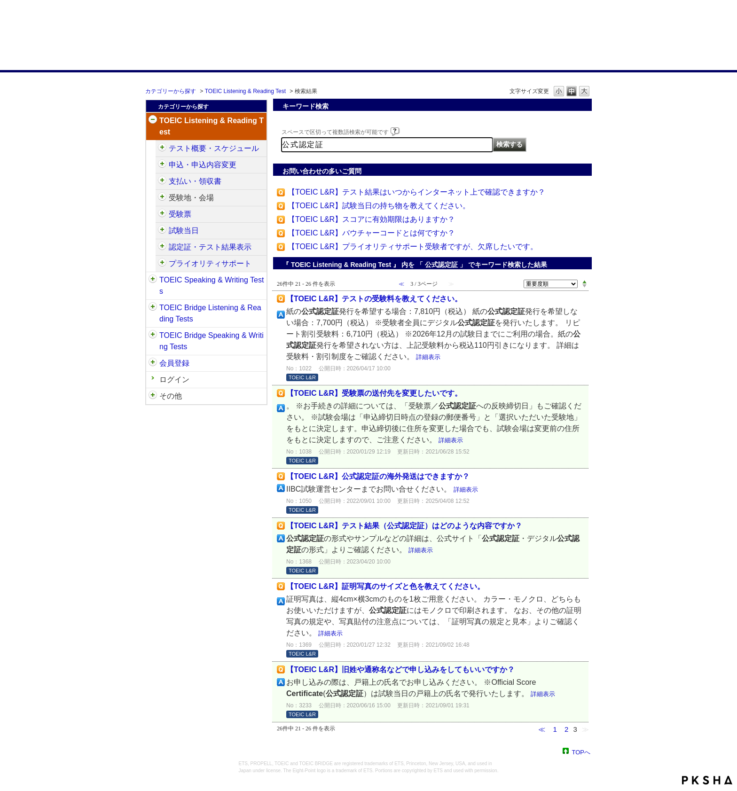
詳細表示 (428, 356)
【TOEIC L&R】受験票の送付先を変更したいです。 (374, 393)
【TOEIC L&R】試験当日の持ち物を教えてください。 (379, 206)
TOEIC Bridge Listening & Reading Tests (210, 313)
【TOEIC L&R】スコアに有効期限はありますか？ (371, 219)
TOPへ (581, 752)
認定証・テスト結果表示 (210, 247)
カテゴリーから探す (170, 91)
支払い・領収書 (195, 181)
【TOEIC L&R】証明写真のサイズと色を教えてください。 (385, 586)
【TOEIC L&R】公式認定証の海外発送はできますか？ (378, 476)
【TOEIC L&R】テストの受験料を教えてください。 (374, 299)
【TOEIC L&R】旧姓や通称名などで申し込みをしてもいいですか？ (400, 670)
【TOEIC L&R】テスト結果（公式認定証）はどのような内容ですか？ (404, 526)
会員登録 (174, 363)
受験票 (180, 214)
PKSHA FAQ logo (707, 780)
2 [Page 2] (566, 729)
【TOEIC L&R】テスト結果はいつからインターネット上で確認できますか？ (416, 192)
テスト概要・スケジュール (214, 148)
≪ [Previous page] (541, 729)
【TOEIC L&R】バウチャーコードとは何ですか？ (371, 233)
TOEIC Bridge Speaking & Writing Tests (211, 341)
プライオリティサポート (210, 263)
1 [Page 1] (555, 729)
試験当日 (184, 231)
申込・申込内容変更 (202, 165)
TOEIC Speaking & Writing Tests (211, 285)
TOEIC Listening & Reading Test (245, 91)
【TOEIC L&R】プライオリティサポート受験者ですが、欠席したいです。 (413, 247)
